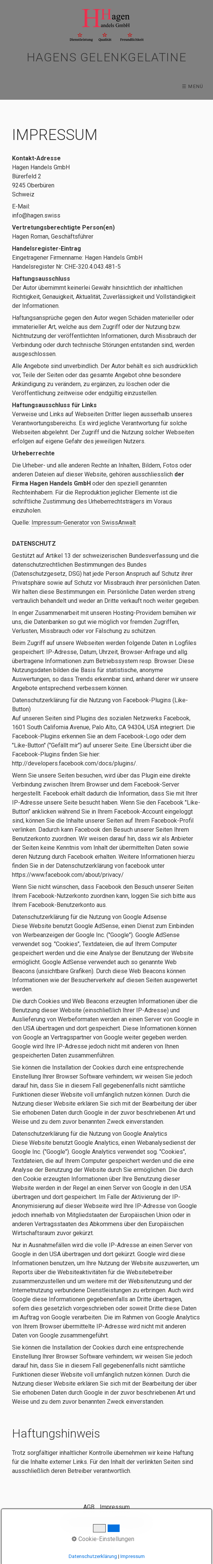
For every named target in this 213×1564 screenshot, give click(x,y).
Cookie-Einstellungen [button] (103, 1539)
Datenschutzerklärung (93, 1556)
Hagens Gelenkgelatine (107, 57)
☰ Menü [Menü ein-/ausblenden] (193, 86)
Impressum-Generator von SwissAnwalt (84, 522)
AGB (88, 1507)
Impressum (115, 1507)
